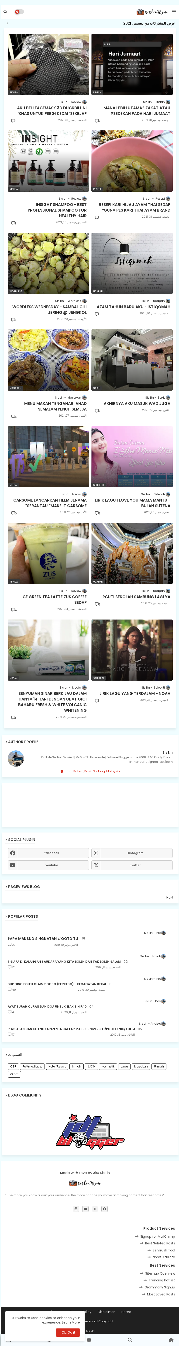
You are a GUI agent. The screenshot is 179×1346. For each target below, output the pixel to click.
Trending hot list (161, 1280)
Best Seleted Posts (159, 1243)
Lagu (123, 1066)
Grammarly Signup (159, 1287)
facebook (51, 853)
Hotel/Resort (56, 1066)
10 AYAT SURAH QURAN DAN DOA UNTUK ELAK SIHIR (46, 1007)
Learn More (70, 1322)
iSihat (14, 1074)
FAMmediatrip (31, 1066)
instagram (135, 853)
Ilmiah (75, 1066)
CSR (13, 1066)
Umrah (158, 1066)
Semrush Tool (163, 1250)
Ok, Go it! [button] (67, 1332)
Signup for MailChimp (157, 1236)
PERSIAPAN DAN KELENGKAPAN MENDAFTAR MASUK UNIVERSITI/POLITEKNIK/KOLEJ (70, 1029)
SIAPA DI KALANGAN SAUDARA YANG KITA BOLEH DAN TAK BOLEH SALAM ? (63, 962)
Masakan (140, 1066)
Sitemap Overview (159, 1273)
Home (126, 1312)
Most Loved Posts (160, 1294)
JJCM (91, 1066)
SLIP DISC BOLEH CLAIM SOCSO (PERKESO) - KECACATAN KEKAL (56, 984)
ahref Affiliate (163, 1257)
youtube (51, 865)
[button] (4, 11)
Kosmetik (107, 1066)
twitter (135, 865)
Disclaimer (105, 1312)
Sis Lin (167, 752)
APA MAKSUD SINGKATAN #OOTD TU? (42, 938)
